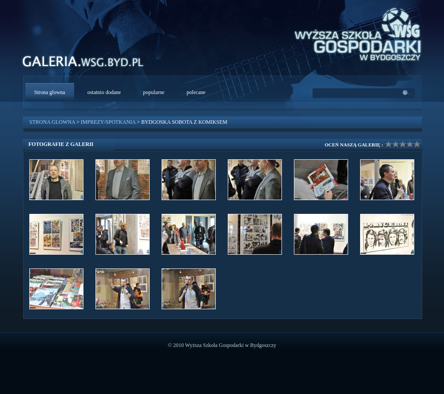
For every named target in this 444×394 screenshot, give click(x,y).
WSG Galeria (87, 63)
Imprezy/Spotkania (108, 122)
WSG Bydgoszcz (353, 33)
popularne (153, 92)
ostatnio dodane (104, 92)
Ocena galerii (402, 144)
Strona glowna (49, 92)
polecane (196, 92)
